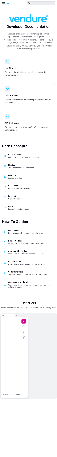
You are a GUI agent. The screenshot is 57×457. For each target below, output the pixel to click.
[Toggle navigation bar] (3, 3)
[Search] (41, 3)
